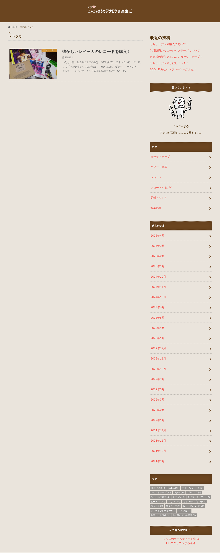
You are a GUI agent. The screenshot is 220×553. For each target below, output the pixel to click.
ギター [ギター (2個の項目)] (179, 474)
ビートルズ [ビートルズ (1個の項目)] (158, 483)
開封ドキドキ (158, 196)
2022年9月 (156, 366)
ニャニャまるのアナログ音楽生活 (173, 547)
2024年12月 (157, 271)
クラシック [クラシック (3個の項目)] (194, 474)
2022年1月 (156, 404)
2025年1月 (156, 261)
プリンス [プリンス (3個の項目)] (174, 483)
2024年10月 (157, 290)
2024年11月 (157, 280)
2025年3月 (156, 242)
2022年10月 (157, 357)
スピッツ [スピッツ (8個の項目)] (179, 478)
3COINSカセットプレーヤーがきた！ (171, 71)
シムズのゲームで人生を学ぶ (181, 520)
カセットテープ (159, 158)
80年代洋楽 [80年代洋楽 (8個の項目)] (158, 469)
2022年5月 (156, 376)
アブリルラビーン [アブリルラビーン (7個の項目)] (192, 469)
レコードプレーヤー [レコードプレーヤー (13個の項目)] (163, 492)
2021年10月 (157, 433)
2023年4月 (156, 319)
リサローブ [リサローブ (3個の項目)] (173, 487)
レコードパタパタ (160, 187)
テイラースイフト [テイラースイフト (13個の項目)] (199, 478)
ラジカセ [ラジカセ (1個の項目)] (157, 487)
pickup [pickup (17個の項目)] (173, 469)
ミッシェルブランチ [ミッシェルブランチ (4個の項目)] (194, 483)
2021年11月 (157, 424)
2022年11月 (157, 347)
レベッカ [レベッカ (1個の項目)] (184, 492)
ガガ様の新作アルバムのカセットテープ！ (174, 59)
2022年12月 (157, 338)
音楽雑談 (155, 206)
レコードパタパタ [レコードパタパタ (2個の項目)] (193, 487)
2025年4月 (156, 233)
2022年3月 (156, 385)
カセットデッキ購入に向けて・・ (169, 47)
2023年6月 (156, 300)
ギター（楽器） (159, 168)
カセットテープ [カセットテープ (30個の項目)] (161, 474)
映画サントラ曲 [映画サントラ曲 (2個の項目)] (160, 496)
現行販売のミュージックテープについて (173, 53)
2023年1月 (156, 328)
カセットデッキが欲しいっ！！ (168, 65)
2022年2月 (156, 395)
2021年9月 (156, 443)
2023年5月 (156, 309)
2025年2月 (156, 252)
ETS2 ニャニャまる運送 (181, 524)
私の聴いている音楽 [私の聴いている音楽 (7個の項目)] (184, 496)
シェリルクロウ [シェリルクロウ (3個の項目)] (160, 478)
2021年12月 (157, 414)
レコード (155, 177)
